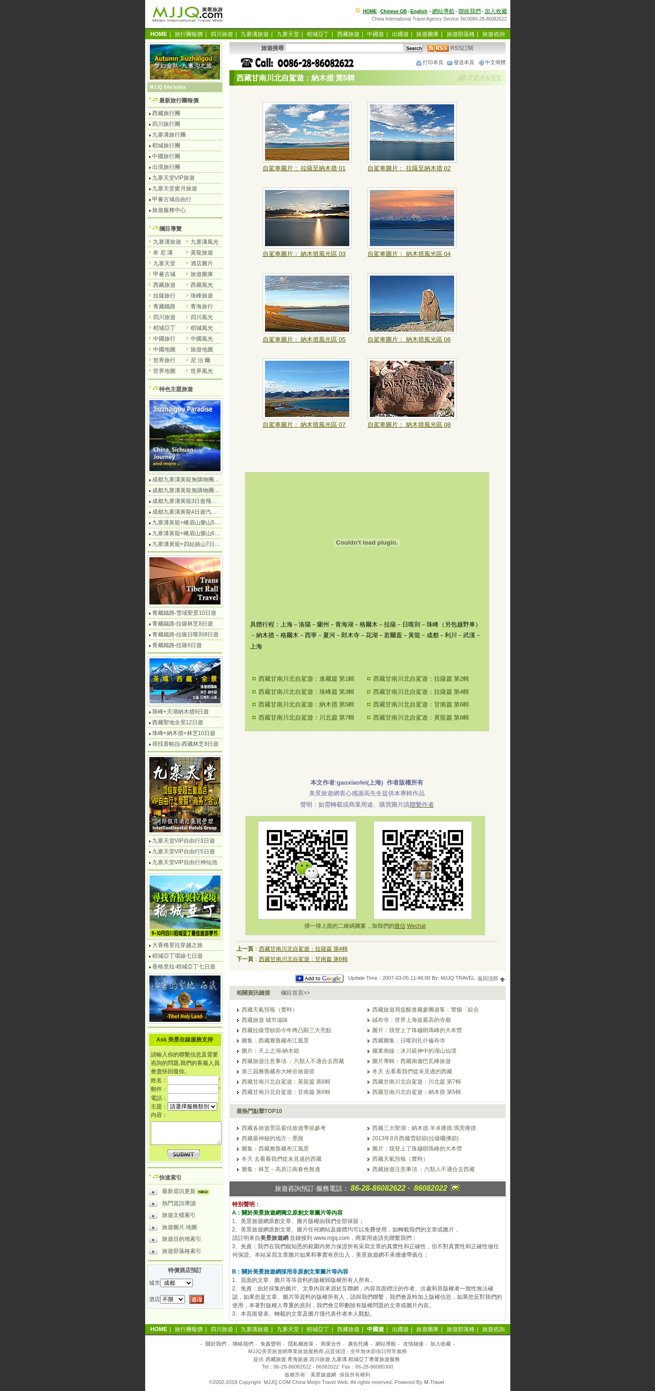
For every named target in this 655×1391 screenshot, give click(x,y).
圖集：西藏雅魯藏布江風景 (275, 1040)
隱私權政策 (301, 1344)
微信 (399, 926)
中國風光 (202, 338)
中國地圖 (164, 349)
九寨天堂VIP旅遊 (173, 178)
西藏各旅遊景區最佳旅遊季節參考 (284, 1128)
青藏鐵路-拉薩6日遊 (177, 645)
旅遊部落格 (461, 34)
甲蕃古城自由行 (171, 199)
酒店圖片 (202, 263)
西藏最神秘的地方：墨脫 (272, 1138)
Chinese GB (393, 11)
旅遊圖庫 (427, 34)
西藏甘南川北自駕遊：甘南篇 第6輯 (421, 704)
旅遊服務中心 (169, 210)
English (418, 11)
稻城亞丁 (318, 34)
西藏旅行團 (166, 113)
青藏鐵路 (164, 306)
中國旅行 (164, 338)
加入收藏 (496, 11)
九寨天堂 (288, 34)
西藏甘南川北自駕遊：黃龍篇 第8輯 (421, 717)
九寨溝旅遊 (255, 34)
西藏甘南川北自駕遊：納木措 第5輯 (306, 704)
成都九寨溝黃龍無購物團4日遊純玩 (196, 479)
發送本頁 (460, 62)
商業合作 (331, 1344)
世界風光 (202, 371)
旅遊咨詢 (493, 34)
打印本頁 (429, 62)
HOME (370, 11)
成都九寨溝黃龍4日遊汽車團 (187, 512)
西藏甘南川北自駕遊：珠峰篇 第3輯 (306, 691)
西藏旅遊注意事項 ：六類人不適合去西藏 (293, 1061)
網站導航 (443, 11)
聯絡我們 (469, 11)
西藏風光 (202, 285)
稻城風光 (202, 328)
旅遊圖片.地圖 (173, 1228)
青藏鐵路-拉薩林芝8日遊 (182, 623)
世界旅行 (164, 360)
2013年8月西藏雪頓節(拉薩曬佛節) (415, 1138)
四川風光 (202, 317)
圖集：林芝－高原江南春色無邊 (281, 1169)
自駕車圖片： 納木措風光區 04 (409, 253)
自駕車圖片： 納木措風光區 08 (409, 424)
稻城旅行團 (166, 145)
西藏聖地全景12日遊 (177, 722)
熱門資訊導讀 (172, 1204)
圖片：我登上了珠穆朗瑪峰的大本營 (417, 1030)
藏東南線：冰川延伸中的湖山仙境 (414, 1051)
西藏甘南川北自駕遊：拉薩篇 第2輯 (421, 678)
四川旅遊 (222, 34)
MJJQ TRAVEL (458, 978)
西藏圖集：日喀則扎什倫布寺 (408, 1040)
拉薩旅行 (164, 295)
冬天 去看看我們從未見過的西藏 (412, 1071)
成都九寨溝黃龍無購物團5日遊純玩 (196, 490)
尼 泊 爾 (201, 360)
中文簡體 (492, 62)
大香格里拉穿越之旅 (177, 945)
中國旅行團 (166, 156)
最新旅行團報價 (179, 100)
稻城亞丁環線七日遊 (177, 956)
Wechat (416, 926)
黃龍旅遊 (202, 252)
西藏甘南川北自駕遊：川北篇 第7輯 (306, 717)
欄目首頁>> (295, 993)
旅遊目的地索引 (175, 1240)
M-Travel (434, 1382)
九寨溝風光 (205, 242)
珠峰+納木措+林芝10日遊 (183, 733)
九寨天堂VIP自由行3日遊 (183, 841)
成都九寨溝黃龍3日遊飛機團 (187, 501)
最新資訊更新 (181, 1192)
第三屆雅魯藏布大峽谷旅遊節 (278, 1071)
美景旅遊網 (323, 1374)
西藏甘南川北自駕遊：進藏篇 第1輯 (306, 678)
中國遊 (375, 34)
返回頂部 (491, 978)
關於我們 (216, 1344)
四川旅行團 (166, 124)
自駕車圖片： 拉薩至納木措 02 (409, 168)
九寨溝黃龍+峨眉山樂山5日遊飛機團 (197, 522)
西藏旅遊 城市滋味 (265, 1020)
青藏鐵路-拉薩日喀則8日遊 (185, 634)
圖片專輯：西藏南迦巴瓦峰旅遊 (411, 1061)
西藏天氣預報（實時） (270, 1009)
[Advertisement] (367, 752)
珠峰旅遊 (202, 295)
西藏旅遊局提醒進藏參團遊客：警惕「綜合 (425, 1009)
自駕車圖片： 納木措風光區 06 (409, 339)
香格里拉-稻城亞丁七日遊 (184, 966)
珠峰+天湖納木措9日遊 (180, 711)
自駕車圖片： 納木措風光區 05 (304, 339)
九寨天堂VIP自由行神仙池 (184, 862)
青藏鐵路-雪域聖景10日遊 (184, 613)
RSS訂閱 (450, 48)
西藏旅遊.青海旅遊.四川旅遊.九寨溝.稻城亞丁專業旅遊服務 (332, 1359)
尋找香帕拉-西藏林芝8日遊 (185, 744)
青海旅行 (202, 306)
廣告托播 (358, 1344)
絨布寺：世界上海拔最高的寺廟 (411, 1020)
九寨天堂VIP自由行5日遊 (183, 851)
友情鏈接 (413, 1344)
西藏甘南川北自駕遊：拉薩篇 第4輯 (421, 691)
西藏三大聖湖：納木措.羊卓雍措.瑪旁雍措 (424, 1128)
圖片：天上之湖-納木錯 (271, 1051)
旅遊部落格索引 (175, 1252)
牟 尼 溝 (163, 252)
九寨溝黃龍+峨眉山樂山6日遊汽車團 (197, 533)
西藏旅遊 (348, 34)
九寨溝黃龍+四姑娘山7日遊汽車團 (194, 544)
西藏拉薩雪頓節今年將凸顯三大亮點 (286, 1030)
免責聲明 (270, 1344)
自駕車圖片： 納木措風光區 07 (304, 424)
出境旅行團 (166, 167)
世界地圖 (164, 371)
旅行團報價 (189, 34)
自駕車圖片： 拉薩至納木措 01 (304, 168)
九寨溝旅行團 (169, 134)
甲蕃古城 (164, 274)
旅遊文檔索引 (172, 1216)
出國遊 (400, 34)
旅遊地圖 (202, 349)
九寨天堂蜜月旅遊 (174, 188)
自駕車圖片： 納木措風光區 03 (304, 253)
